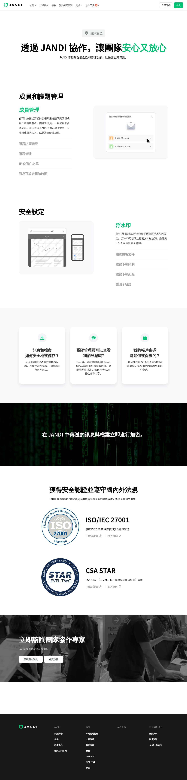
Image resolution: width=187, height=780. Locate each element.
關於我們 (153, 733)
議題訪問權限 (28, 143)
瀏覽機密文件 (125, 254)
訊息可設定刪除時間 (33, 173)
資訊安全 (58, 733)
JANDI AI (90, 756)
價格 (54, 5)
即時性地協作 (92, 733)
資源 (79, 5)
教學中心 (58, 744)
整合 (88, 750)
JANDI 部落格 (155, 744)
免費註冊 (53, 659)
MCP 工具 (90, 762)
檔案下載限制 (125, 264)
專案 (88, 767)
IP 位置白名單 (29, 163)
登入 (178, 5)
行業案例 (44, 5)
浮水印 (123, 225)
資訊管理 (90, 744)
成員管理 (29, 109)
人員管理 (90, 739)
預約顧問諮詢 (65, 5)
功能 (33, 5)
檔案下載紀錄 (125, 274)
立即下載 (166, 5)
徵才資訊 (153, 739)
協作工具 (92, 5)
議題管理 (25, 153)
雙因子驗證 (123, 284)
